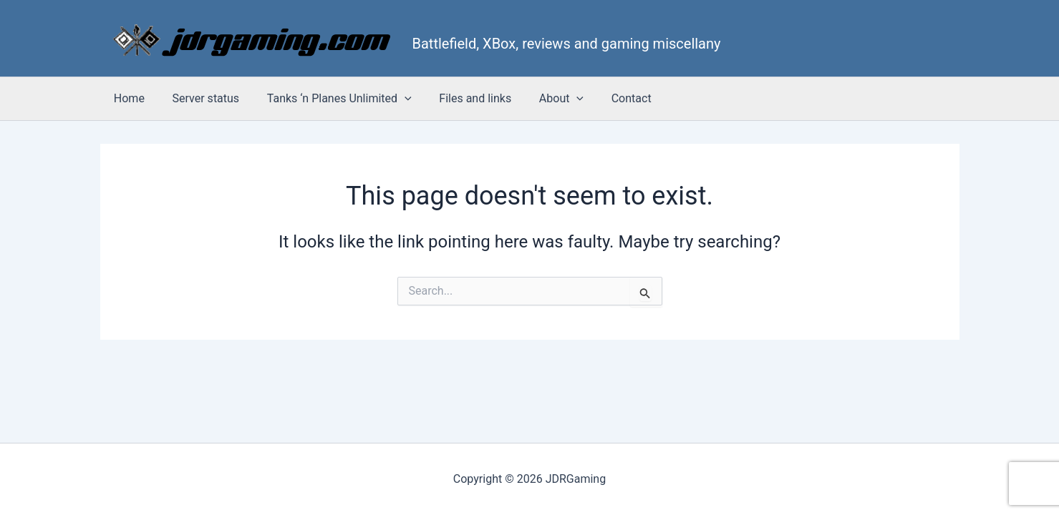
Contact (605, 98)
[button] (392, 98)
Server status (199, 98)
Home (127, 98)
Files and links (458, 98)
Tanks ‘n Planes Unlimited (327, 98)
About (540, 98)
